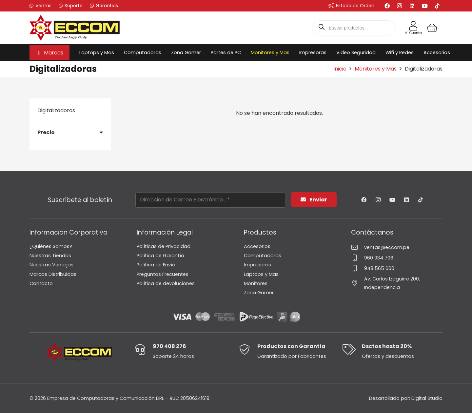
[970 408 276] (143, 349)
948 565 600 (379, 268)
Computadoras (262, 255)
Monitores (255, 283)
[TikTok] (437, 6)
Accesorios (257, 246)
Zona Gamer (259, 292)
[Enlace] (413, 25)
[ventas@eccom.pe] (357, 247)
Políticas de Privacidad (163, 246)
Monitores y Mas (376, 68)
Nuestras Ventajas (51, 264)
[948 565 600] (357, 268)
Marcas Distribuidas (53, 274)
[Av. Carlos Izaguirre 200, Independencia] (357, 283)
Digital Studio (426, 398)
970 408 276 (169, 346)
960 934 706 (378, 258)
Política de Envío (156, 264)
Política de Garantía (160, 255)
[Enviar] (314, 199)
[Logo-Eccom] (75, 28)
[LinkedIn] (412, 6)
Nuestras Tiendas (50, 255)
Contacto (41, 283)
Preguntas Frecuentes (162, 274)
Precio (46, 132)
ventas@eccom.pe (386, 247)
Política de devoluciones (166, 283)
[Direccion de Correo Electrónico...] (210, 200)
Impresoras (257, 264)
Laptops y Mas (261, 274)
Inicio (339, 68)
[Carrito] (432, 27)
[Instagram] (399, 6)
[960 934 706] (357, 258)
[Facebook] (387, 6)
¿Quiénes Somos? (51, 246)
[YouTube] (425, 6)
